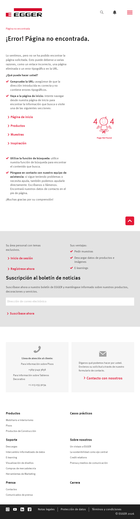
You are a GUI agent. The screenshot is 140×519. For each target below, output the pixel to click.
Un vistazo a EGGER (80, 446)
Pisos (9, 425)
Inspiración (16, 143)
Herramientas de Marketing (20, 474)
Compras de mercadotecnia (21, 468)
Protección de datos (73, 509)
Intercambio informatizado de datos (25, 452)
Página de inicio (20, 117)
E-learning (11, 457)
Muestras (15, 134)
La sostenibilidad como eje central (89, 452)
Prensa (10, 482)
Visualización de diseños (20, 463)
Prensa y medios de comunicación (89, 463)
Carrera (75, 482)
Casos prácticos (81, 413)
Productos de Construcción (21, 431)
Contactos (11, 489)
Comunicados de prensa (19, 495)
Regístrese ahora (20, 269)
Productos (16, 126)
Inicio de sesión (20, 258)
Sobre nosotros (81, 440)
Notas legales (46, 509)
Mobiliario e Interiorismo (19, 420)
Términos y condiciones (106, 509)
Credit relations (78, 457)
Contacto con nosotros (102, 378)
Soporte (11, 440)
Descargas (11, 446)
